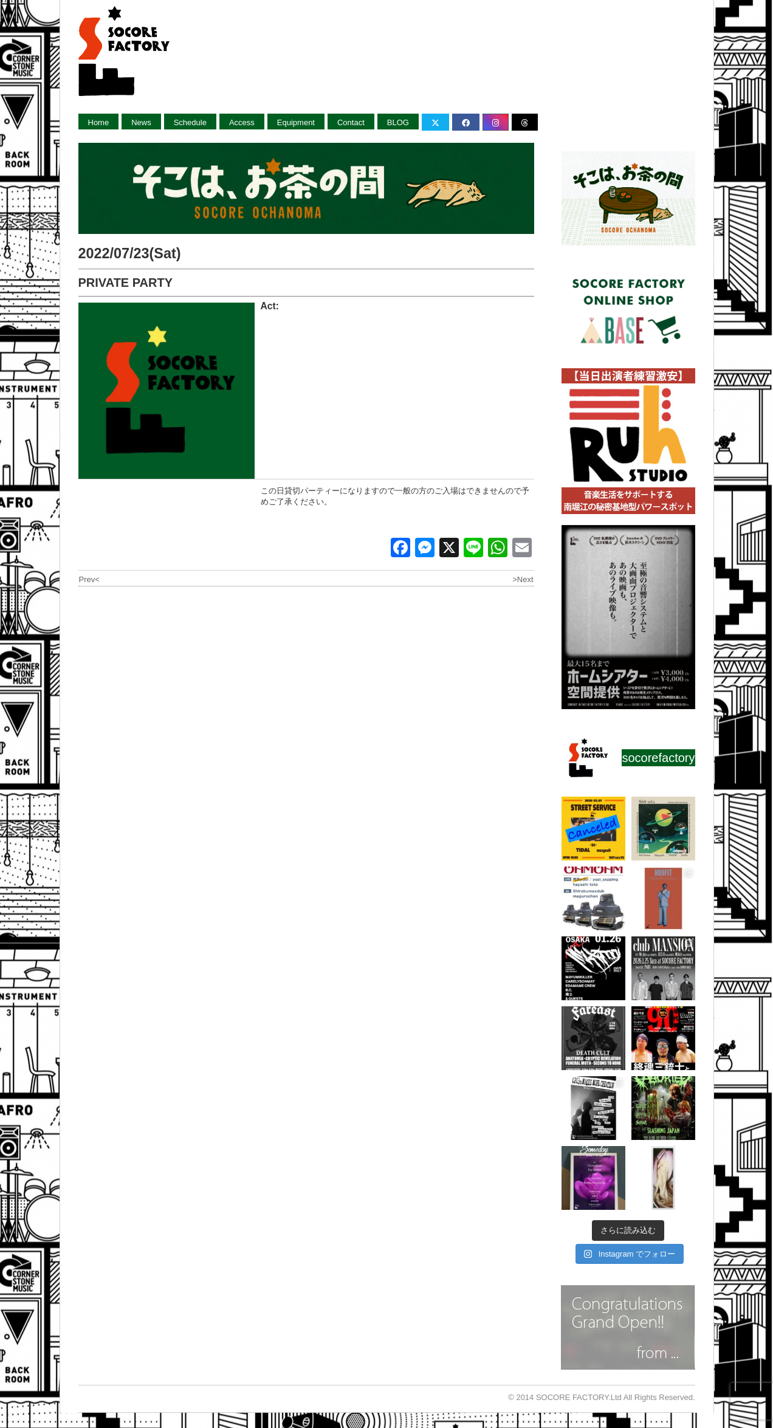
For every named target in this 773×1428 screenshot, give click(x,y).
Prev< (89, 579)
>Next (522, 579)
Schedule (190, 122)
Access (242, 122)
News (141, 122)
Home (98, 122)
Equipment (296, 122)
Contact (351, 122)
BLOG (398, 122)
